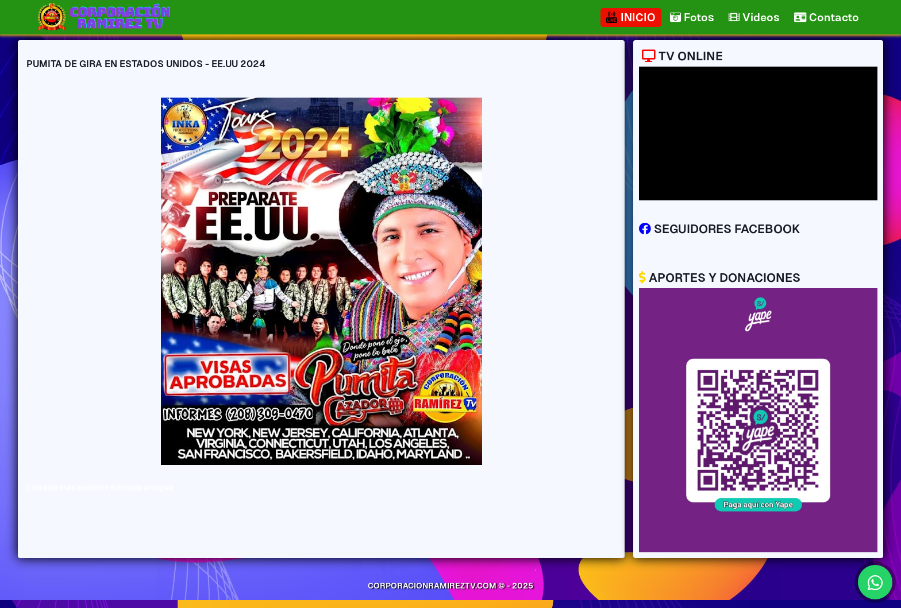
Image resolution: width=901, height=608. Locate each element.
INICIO (631, 17)
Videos (754, 17)
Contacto (826, 17)
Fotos (692, 17)
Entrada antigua (142, 487)
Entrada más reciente (67, 487)
